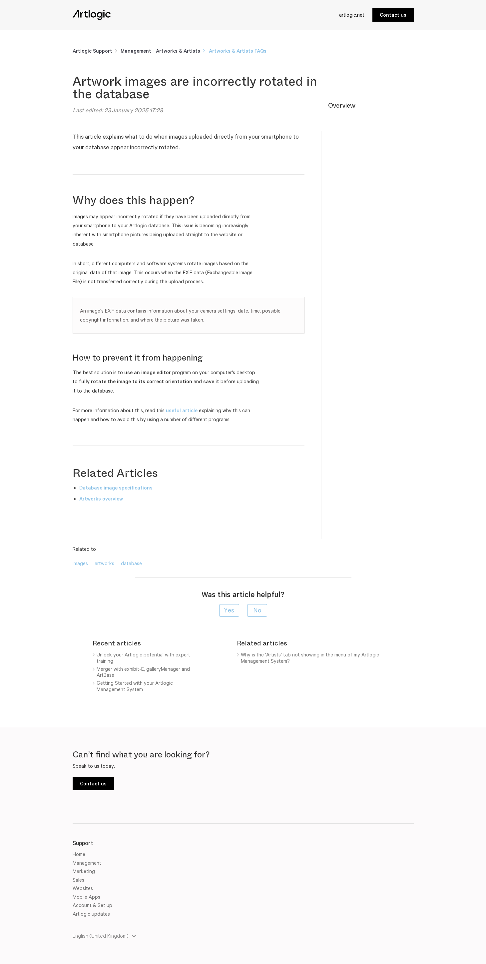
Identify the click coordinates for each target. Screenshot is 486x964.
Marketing (84, 871)
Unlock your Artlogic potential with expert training (143, 658)
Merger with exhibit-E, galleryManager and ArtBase (143, 672)
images (80, 563)
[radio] (229, 610)
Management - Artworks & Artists (160, 51)
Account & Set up (92, 905)
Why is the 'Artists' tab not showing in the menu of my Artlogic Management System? (310, 658)
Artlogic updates (91, 914)
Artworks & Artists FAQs (237, 51)
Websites (83, 888)
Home (79, 854)
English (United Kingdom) (101, 936)
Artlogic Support (92, 51)
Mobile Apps (86, 897)
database (131, 563)
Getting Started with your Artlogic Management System (135, 686)
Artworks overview (101, 498)
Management (87, 863)
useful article (182, 410)
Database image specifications (116, 487)
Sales (78, 880)
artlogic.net (351, 15)
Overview (341, 105)
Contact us (393, 15)
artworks (104, 563)
